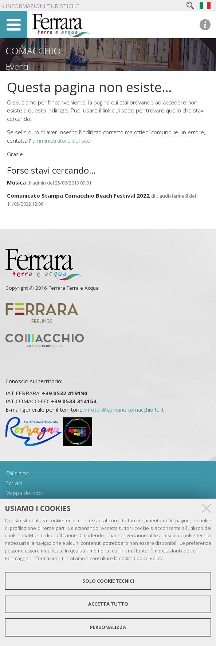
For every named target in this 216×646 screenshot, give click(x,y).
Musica (16, 182)
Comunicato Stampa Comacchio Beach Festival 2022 (78, 195)
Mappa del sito (23, 492)
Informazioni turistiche (42, 5)
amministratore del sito (61, 140)
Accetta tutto (108, 604)
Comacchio (33, 50)
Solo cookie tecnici (108, 581)
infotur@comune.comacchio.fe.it (124, 409)
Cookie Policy (148, 558)
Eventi (16, 66)
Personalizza (108, 627)
